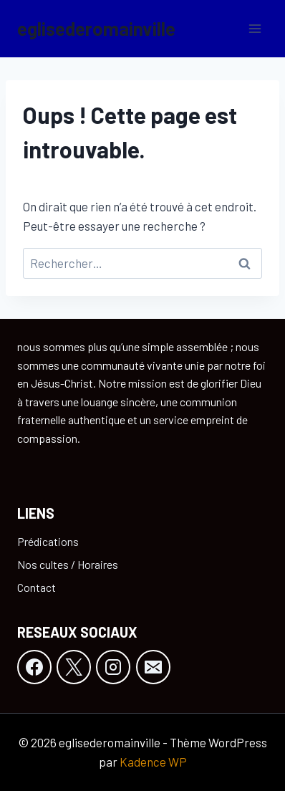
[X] (74, 667)
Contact (36, 587)
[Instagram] (113, 667)
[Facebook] (34, 667)
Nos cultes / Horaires (67, 564)
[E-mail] (153, 667)
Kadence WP (153, 761)
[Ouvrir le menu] (254, 28)
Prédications (48, 541)
